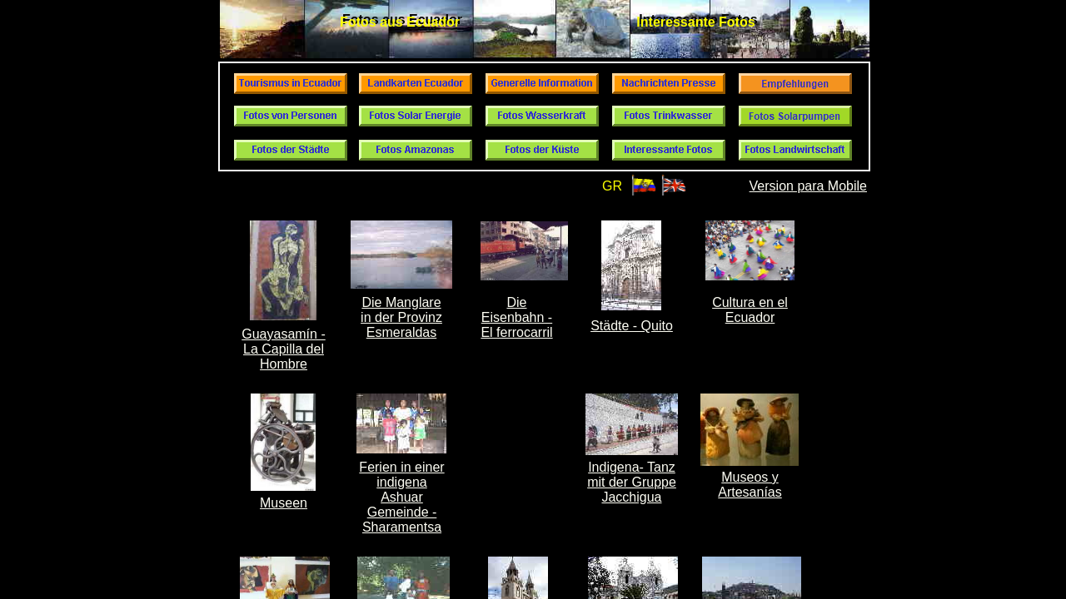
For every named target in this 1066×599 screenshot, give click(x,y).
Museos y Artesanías (749, 484)
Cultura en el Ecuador (750, 309)
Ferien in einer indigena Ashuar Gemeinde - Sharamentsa (401, 497)
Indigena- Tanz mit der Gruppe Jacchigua (631, 482)
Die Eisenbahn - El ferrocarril (516, 317)
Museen (283, 503)
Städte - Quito (631, 326)
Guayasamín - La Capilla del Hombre (283, 349)
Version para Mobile (808, 186)
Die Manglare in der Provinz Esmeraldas (401, 317)
